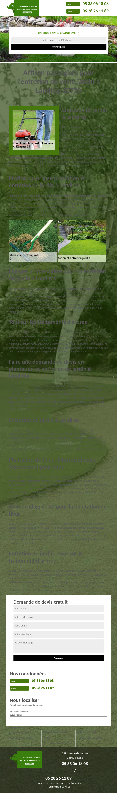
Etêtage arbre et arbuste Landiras (55, 735)
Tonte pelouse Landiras (21, 732)
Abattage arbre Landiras (21, 738)
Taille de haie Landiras (88, 732)
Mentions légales (59, 787)
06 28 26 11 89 (96, 11)
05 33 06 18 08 (96, 3)
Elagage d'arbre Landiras (89, 738)
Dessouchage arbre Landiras (57, 743)
